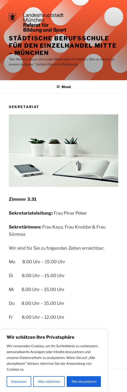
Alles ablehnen (49, 381)
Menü (63, 87)
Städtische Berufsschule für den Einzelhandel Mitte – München (63, 45)
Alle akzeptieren (83, 381)
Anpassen (19, 381)
